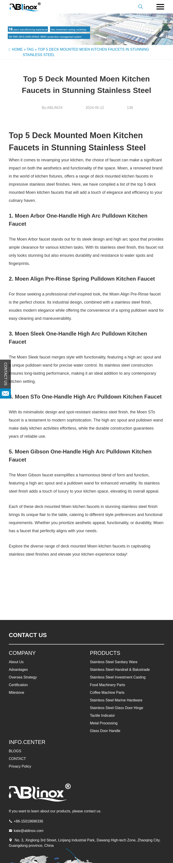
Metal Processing (104, 723)
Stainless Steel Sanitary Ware (113, 662)
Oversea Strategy (23, 677)
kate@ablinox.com (28, 831)
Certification (18, 685)
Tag (30, 49)
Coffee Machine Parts (107, 692)
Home (17, 49)
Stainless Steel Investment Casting (118, 677)
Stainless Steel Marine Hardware (116, 700)
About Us (16, 662)
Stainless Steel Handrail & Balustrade (120, 669)
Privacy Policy (20, 766)
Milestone (16, 692)
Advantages (18, 669)
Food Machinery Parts (107, 685)
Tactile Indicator (102, 715)
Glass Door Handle (105, 731)
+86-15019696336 (28, 821)
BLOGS (15, 751)
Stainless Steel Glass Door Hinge (116, 708)
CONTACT (17, 759)
